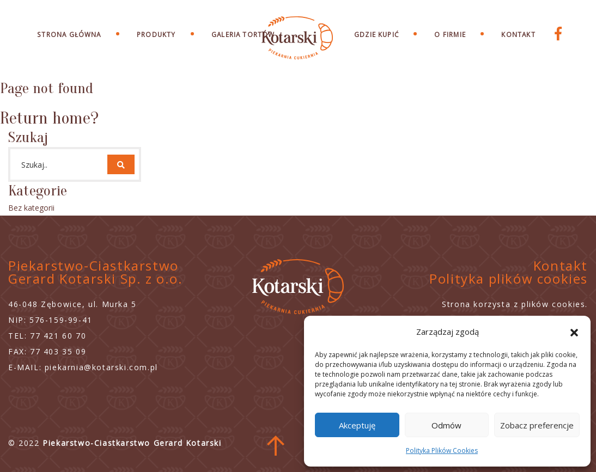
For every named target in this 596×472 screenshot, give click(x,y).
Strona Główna (69, 34)
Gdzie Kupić (376, 34)
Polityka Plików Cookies (442, 450)
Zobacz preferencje (537, 425)
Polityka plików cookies (508, 278)
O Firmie (449, 34)
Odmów (446, 425)
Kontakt (518, 34)
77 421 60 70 (58, 335)
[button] (574, 331)
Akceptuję (357, 425)
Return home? (49, 118)
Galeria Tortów (243, 34)
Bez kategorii (31, 208)
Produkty (156, 34)
